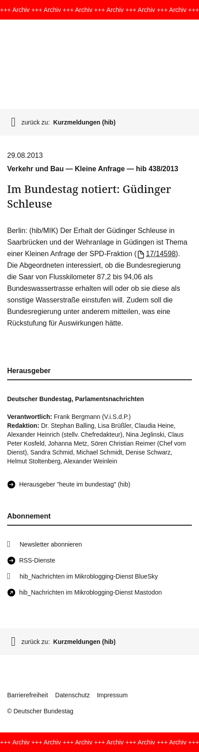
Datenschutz (72, 695)
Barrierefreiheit (27, 695)
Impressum (112, 695)
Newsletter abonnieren (51, 544)
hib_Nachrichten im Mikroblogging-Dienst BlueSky (89, 576)
